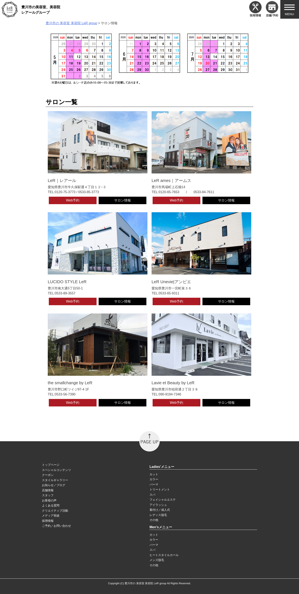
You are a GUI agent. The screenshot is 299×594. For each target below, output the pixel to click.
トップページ (50, 464)
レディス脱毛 (158, 515)
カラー (154, 479)
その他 (154, 520)
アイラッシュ (158, 504)
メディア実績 (50, 515)
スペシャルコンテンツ (56, 470)
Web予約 (73, 200)
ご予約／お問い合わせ (56, 525)
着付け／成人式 (160, 509)
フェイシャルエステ (163, 499)
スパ (152, 494)
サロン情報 (122, 200)
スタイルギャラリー (55, 480)
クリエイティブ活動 (55, 510)
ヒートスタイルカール (164, 555)
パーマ (154, 484)
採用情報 (48, 520)
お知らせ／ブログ (53, 485)
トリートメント (160, 489)
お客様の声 (49, 500)
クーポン (48, 475)
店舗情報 (48, 490)
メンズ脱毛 (157, 560)
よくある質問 (50, 505)
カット (154, 474)
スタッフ (48, 495)
